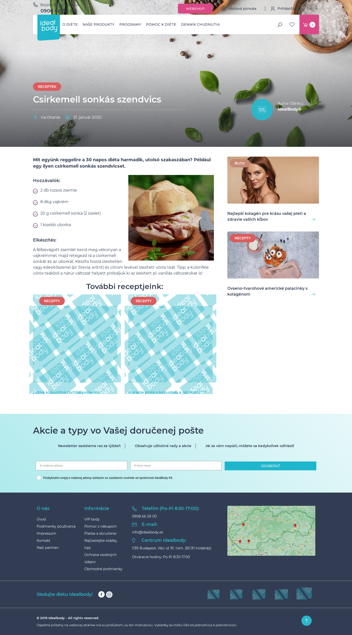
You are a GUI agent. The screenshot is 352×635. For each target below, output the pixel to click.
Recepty (52, 301)
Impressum (46, 533)
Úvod (41, 519)
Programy (130, 24)
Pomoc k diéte (161, 24)
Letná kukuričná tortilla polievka (75, 392)
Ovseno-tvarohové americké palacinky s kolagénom (271, 291)
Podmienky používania (56, 526)
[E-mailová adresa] (81, 465)
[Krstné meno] (176, 465)
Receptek (47, 86)
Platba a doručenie (100, 533)
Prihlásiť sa (283, 8)
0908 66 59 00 (59, 11)
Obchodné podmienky (103, 569)
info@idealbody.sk (147, 532)
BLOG (240, 163)
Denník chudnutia (200, 24)
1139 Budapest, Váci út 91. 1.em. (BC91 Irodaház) (171, 548)
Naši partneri (48, 547)
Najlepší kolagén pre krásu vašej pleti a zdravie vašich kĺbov (271, 216)
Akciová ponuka (238, 8)
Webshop (195, 9)
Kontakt (43, 540)
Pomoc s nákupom (100, 526)
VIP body (92, 519)
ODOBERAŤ (270, 466)
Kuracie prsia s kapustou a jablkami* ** (170, 392)
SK (313, 8)
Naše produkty (98, 24)
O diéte (70, 24)
